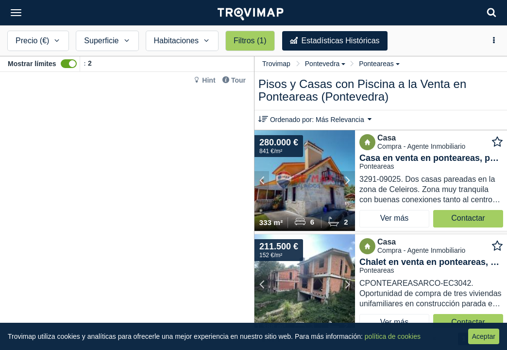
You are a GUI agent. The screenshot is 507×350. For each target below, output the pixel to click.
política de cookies (393, 336)
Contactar (468, 218)
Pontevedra (325, 64)
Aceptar (483, 336)
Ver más (394, 218)
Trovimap (276, 64)
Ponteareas (379, 64)
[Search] (491, 12)
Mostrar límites (32, 64)
